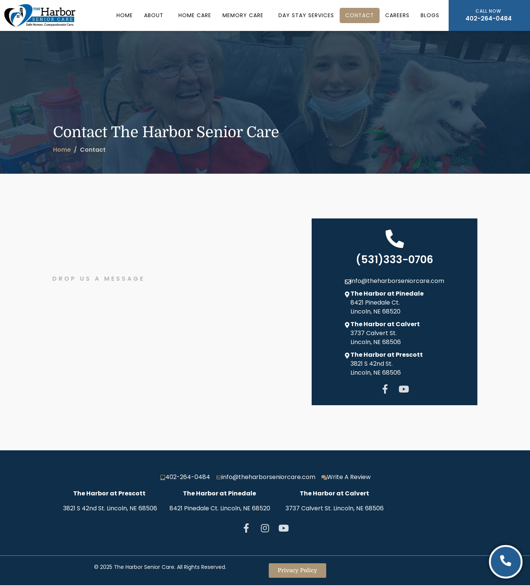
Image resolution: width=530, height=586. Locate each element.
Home (124, 15)
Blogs (430, 15)
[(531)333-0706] (394, 239)
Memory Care (243, 15)
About (153, 15)
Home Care (194, 15)
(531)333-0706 (394, 260)
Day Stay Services (306, 15)
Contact (359, 15)
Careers (397, 15)
